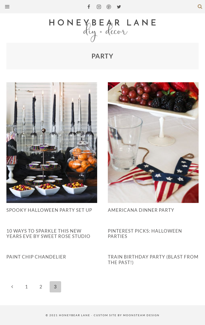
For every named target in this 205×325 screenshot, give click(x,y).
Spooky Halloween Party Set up (49, 210)
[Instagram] (98, 6)
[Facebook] (88, 6)
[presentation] (51, 142)
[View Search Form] (200, 6)
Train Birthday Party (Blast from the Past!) (153, 259)
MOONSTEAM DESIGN (141, 315)
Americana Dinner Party (141, 210)
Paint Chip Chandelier (36, 257)
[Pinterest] (108, 6)
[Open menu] (8, 6)
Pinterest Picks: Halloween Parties (145, 233)
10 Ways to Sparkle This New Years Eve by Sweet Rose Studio (48, 233)
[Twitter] (118, 6)
